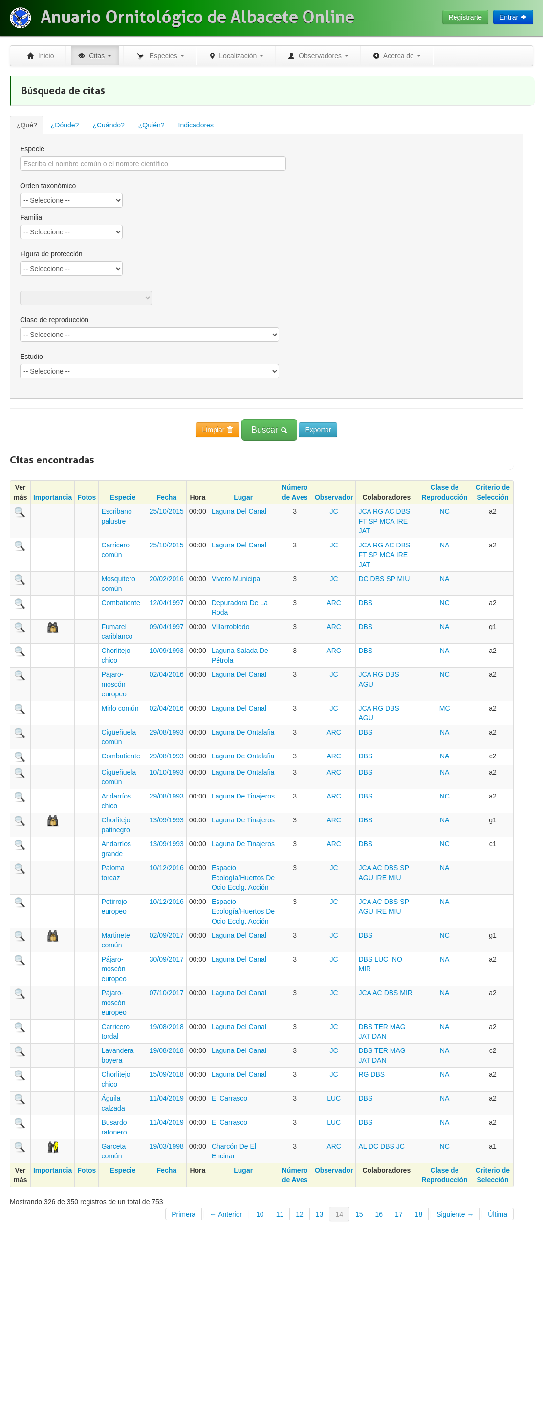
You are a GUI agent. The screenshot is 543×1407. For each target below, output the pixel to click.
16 (379, 1214)
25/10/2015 (167, 511)
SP (373, 521)
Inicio (40, 56)
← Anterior (226, 1214)
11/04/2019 (167, 1098)
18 (419, 1214)
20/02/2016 (167, 579)
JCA (364, 511)
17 (399, 1214)
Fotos (86, 497)
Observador (334, 497)
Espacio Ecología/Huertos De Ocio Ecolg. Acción (243, 877)
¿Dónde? (65, 125)
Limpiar (218, 430)
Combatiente (120, 603)
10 (260, 1214)
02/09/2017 (167, 935)
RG (378, 511)
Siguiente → (455, 1214)
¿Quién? (151, 125)
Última (497, 1214)
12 (300, 1214)
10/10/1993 (167, 772)
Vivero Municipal (236, 579)
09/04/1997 (167, 626)
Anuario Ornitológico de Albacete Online (197, 17)
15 (359, 1214)
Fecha (166, 497)
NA (444, 545)
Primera (183, 1214)
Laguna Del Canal (239, 511)
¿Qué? (26, 125)
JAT (364, 531)
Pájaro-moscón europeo (113, 684)
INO (396, 959)
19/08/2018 (167, 1026)
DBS (403, 511)
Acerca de (397, 56)
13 (320, 1214)
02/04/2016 (167, 674)
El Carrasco (229, 1098)
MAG (398, 1026)
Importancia (52, 497)
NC (445, 511)
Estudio (31, 356)
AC (389, 511)
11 (280, 1214)
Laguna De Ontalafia (243, 732)
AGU (365, 684)
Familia (31, 217)
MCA (387, 521)
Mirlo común (119, 708)
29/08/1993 (167, 732)
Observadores (318, 56)
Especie (32, 149)
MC (444, 708)
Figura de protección (51, 254)
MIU (403, 579)
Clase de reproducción (54, 320)
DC (363, 579)
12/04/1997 (167, 603)
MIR (364, 969)
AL (362, 1146)
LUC (381, 959)
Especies (160, 56)
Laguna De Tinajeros (243, 796)
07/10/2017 (167, 993)
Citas (94, 56)
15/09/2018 (167, 1074)
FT (362, 521)
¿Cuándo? (108, 125)
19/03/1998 (167, 1146)
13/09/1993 (167, 820)
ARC (333, 603)
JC (334, 511)
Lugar (243, 497)
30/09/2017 (167, 959)
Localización (236, 56)
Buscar (269, 430)
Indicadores (196, 125)
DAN (379, 1036)
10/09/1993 (167, 650)
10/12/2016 (167, 868)
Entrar (513, 17)
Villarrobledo (231, 626)
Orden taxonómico (48, 185)
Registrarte (465, 17)
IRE (402, 521)
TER (381, 1026)
